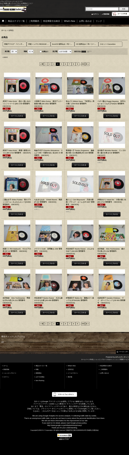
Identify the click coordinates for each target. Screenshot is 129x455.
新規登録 (106, 14)
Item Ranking (40, 380)
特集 (37, 369)
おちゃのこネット (122, 357)
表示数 (7, 51)
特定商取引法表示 (106, 365)
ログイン (96, 14)
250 (83, 64)
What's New (72, 365)
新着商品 (38, 373)
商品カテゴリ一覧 (41, 365)
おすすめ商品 (40, 377)
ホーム (5, 365)
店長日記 (71, 369)
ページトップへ (123, 351)
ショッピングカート (9, 373)
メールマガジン (73, 373)
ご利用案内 (103, 369)
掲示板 (70, 377)
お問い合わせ (104, 373)
